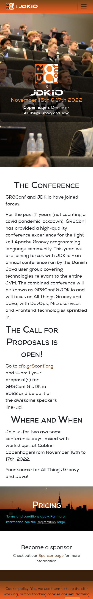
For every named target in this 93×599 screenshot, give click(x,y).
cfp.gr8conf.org (36, 366)
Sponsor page (50, 556)
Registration (46, 522)
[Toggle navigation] (83, 6)
